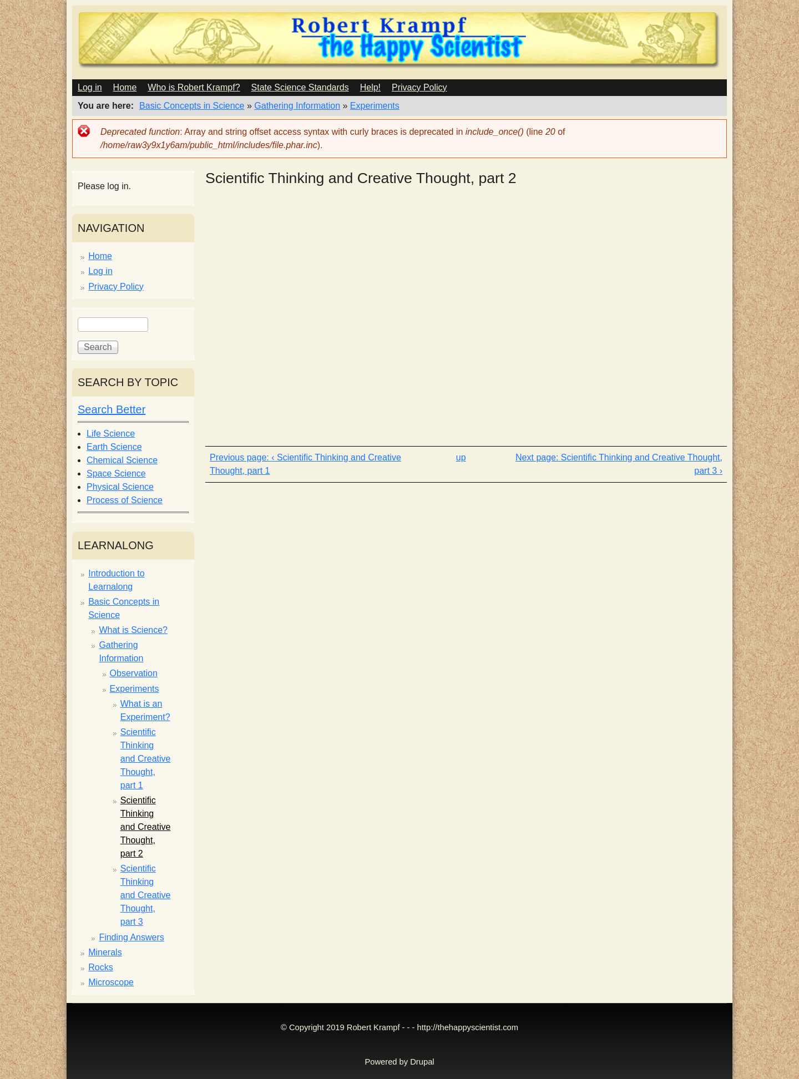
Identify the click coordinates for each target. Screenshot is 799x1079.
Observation (134, 673)
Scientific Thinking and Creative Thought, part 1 (145, 758)
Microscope (111, 982)
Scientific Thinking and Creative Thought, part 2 (145, 827)
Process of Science (125, 500)
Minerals (105, 952)
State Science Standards (300, 87)
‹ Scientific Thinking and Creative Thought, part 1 (305, 464)
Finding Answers (131, 937)
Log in (90, 87)
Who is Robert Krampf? (194, 87)
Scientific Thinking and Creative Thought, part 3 (145, 895)
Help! (370, 87)
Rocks (100, 967)
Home (125, 87)
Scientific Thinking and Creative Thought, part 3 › (641, 464)
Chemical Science (122, 460)
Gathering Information (297, 105)
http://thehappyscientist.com (467, 1027)
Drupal (422, 1061)
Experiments (375, 105)
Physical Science (120, 487)
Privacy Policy (419, 87)
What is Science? (133, 630)
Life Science (111, 433)
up (461, 457)
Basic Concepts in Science (191, 105)
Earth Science (114, 447)
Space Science (116, 473)
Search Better (111, 409)
